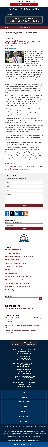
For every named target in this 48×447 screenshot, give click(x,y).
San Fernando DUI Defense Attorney (18, 276)
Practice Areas (29, 30)
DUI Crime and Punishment (15, 249)
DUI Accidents (11, 273)
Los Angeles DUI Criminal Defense (15, 168)
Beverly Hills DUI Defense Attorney (17, 286)
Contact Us (8, 33)
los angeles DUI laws (23, 169)
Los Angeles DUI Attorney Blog (24, 19)
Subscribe (24, 229)
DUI (8, 270)
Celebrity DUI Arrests (13, 266)
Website (24, 397)
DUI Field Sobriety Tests (14, 280)
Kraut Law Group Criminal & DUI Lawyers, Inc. (28, 440)
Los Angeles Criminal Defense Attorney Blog (19, 308)
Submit (24, 205)
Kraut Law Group (10, 30)
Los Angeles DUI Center (25, 27)
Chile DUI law (12, 169)
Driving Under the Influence (16, 166)
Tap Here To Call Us (24, 4)
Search (40, 298)
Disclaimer (24, 406)
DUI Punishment (12, 260)
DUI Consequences (13, 253)
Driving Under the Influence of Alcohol (33, 166)
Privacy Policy (24, 402)
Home (6, 27)
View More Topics (10, 290)
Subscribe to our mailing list (13, 222)
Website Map (24, 416)
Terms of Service (41, 426)
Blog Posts (24, 421)
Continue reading (10, 163)
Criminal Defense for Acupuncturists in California (20, 330)
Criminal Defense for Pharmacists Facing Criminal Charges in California (23, 319)
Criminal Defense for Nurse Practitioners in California (22, 325)
